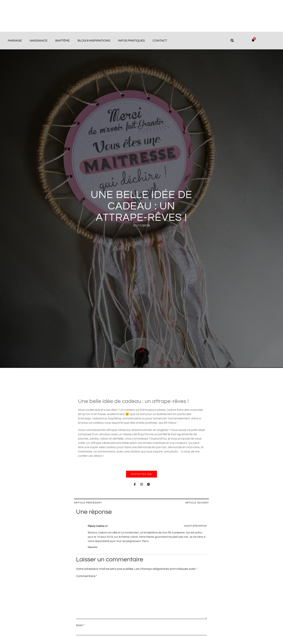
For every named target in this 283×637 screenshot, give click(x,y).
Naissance (38, 40)
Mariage (15, 40)
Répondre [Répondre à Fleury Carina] (92, 547)
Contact (160, 40)
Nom (80, 625)
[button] (232, 40)
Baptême (62, 40)
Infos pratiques (131, 40)
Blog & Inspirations (94, 40)
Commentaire (86, 576)
